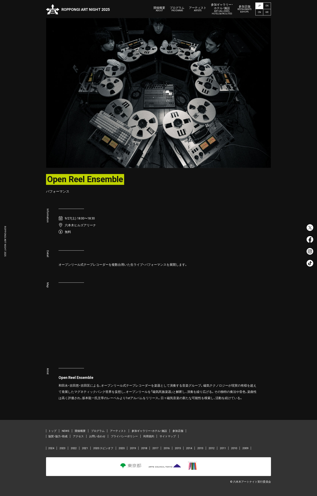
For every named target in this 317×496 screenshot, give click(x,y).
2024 (51, 448)
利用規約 (148, 436)
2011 (223, 448)
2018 (144, 448)
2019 (133, 448)
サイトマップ (168, 436)
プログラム (177, 9)
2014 (189, 448)
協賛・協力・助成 (57, 436)
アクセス (78, 436)
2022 (74, 448)
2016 (167, 448)
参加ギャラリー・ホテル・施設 (222, 9)
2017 (155, 448)
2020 (122, 448)
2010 (234, 448)
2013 (200, 448)
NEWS (65, 430)
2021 (85, 448)
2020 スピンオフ (103, 448)
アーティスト (197, 9)
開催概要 (159, 9)
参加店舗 (244, 9)
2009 (245, 448)
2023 (62, 448)
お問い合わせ (97, 436)
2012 (212, 448)
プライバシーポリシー (124, 436)
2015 (178, 448)
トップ (52, 430)
